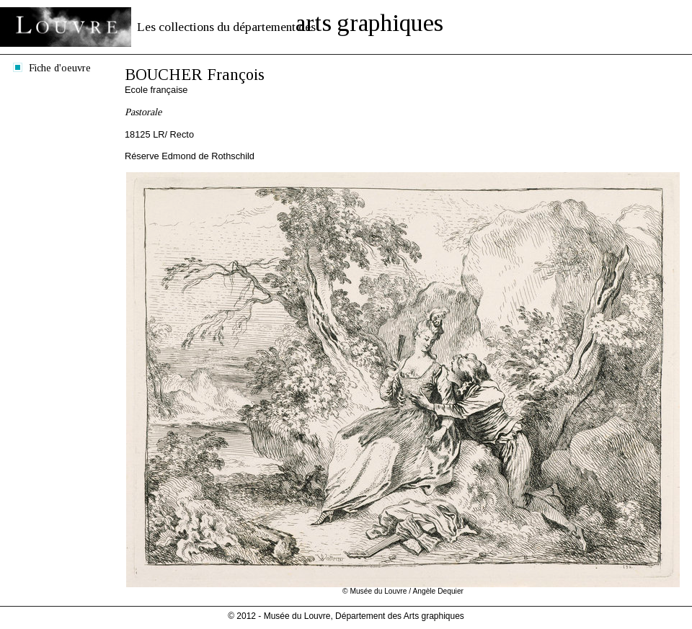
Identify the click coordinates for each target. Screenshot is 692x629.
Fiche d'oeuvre (60, 67)
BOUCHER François (195, 75)
